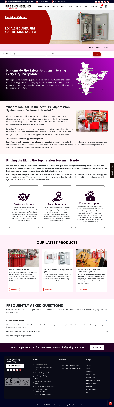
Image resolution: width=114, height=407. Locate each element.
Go (97, 54)
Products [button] (55, 6)
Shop (70, 6)
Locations (78, 6)
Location (98, 47)
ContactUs (93, 6)
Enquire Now (112, 170)
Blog (85, 6)
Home (40, 6)
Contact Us (97, 348)
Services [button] (63, 6)
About (47, 6)
